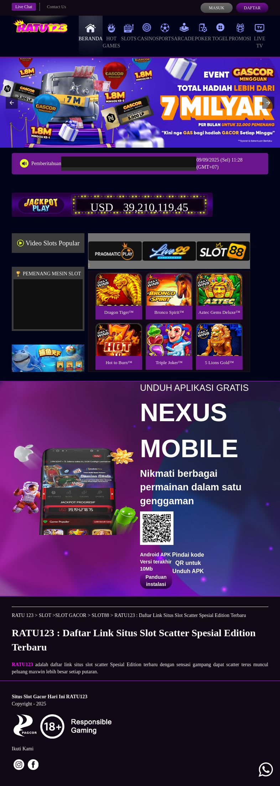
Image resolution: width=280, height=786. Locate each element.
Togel (220, 32)
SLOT (45, 615)
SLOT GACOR (70, 615)
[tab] (115, 251)
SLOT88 (100, 615)
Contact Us (56, 6)
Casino (147, 32)
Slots (128, 32)
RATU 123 (22, 615)
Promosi (240, 32)
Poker (203, 32)
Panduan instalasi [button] (155, 580)
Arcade (184, 32)
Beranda (91, 32)
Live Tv (259, 36)
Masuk (216, 7)
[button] (12, 103)
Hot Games (111, 36)
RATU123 (22, 664)
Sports (165, 32)
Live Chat (23, 6)
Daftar (252, 7)
